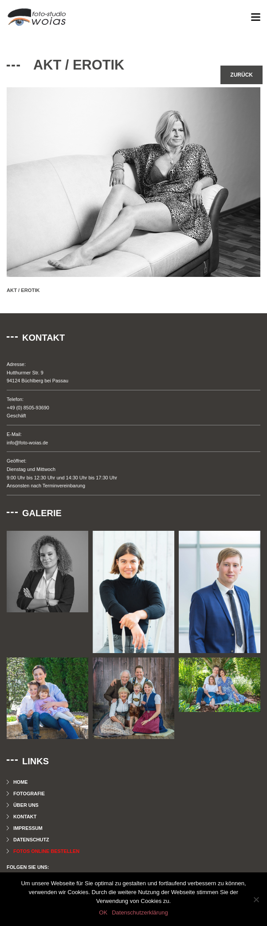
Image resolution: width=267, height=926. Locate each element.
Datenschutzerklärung (140, 912)
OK (103, 912)
